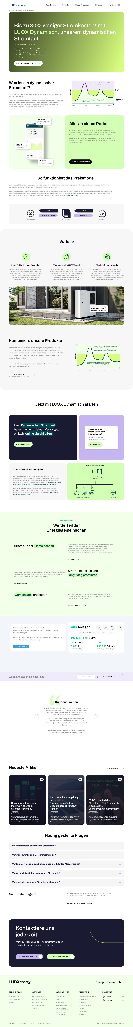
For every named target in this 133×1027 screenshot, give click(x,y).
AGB (32, 1023)
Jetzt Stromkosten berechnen (28, 63)
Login (112, 5)
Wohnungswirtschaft (62, 1005)
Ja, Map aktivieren (21, 646)
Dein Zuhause (18, 10)
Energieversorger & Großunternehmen (62, 1008)
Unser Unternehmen (85, 1005)
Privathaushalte (60, 996)
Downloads (82, 1014)
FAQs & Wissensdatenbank (87, 996)
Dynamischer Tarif (14, 996)
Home (11, 10)
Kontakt (81, 1008)
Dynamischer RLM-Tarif (39, 999)
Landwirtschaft (60, 1002)
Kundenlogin (83, 1011)
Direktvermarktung (14, 999)
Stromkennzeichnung (44, 1023)
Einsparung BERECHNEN (81, 162)
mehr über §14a (72, 195)
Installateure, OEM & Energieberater (61, 1013)
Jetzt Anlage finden (111, 677)
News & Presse (83, 999)
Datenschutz (13, 1023)
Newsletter (82, 1002)
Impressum (23, 1023)
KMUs (57, 999)
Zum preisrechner (23, 444)
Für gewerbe (95, 444)
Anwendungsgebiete (38, 1005)
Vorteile (11, 1002)
